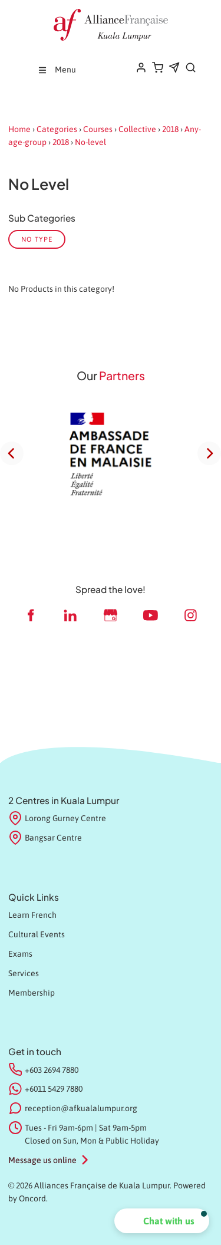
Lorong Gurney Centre (57, 818)
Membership (31, 992)
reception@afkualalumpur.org (81, 1108)
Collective (137, 129)
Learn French (32, 915)
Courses (98, 129)
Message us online (42, 1160)
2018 (170, 129)
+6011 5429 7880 (54, 1089)
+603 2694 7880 (51, 1070)
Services (23, 973)
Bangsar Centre (45, 838)
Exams (20, 954)
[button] (161, 1220)
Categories (57, 129)
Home (19, 129)
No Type (36, 239)
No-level (90, 142)
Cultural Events (36, 934)
